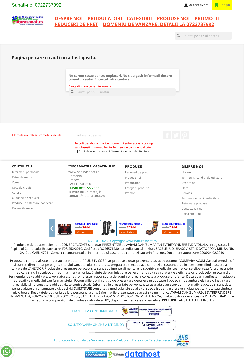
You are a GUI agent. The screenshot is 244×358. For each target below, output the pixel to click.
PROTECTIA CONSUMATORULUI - (122, 311)
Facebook (167, 135)
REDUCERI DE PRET (76, 24)
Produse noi (133, 177)
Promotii (130, 193)
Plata (185, 188)
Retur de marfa (22, 177)
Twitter (176, 135)
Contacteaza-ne (192, 208)
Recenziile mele (22, 208)
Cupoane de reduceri (26, 198)
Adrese (16, 192)
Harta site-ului (191, 214)
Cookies (187, 193)
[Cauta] (203, 36)
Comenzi (17, 182)
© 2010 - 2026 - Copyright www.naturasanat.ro (122, 241)
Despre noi (69, 19)
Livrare (186, 172)
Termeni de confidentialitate (200, 198)
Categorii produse (137, 188)
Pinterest (185, 135)
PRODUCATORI (105, 19)
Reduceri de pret (136, 172)
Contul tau (22, 166)
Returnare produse (194, 203)
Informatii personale (25, 172)
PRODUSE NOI (173, 19)
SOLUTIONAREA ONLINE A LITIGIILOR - (122, 324)
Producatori (133, 183)
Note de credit (21, 187)
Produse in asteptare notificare (32, 203)
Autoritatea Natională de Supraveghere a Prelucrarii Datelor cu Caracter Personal (122, 340)
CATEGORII (139, 19)
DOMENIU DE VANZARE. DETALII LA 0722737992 (158, 24)
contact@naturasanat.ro (86, 195)
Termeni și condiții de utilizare (202, 177)
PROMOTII (207, 19)
